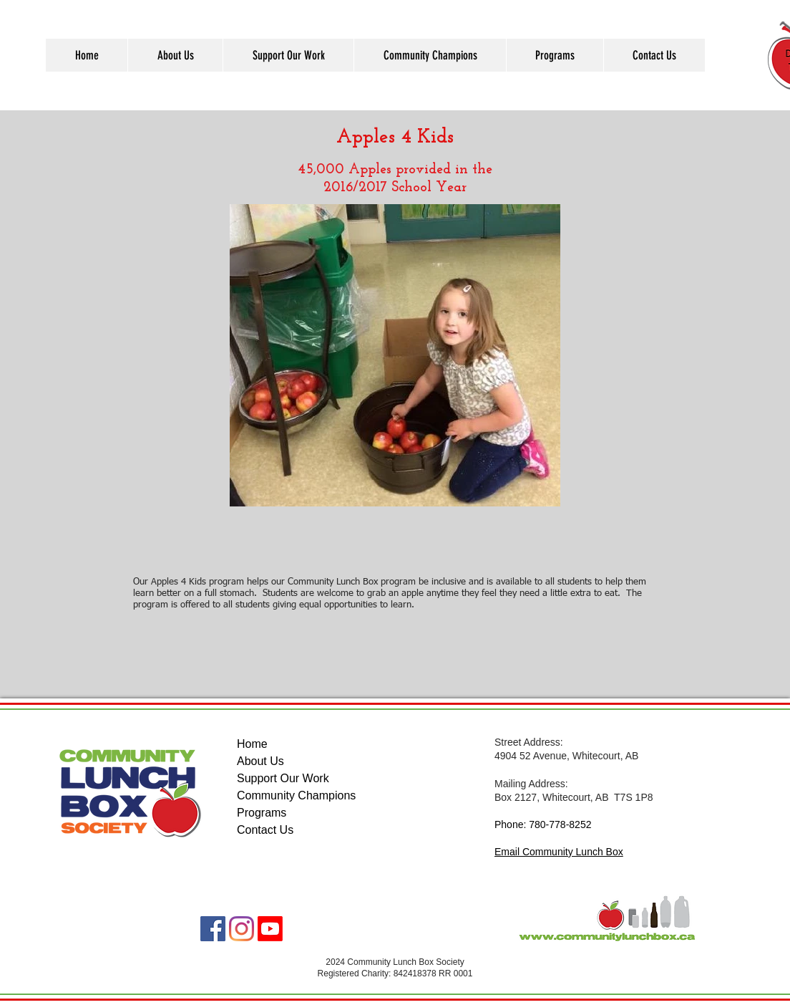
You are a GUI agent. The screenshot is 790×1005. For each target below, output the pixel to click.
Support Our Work (283, 778)
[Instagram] (241, 928)
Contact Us (265, 830)
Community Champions (296, 795)
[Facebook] (212, 928)
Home (252, 744)
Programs (261, 813)
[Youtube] (270, 928)
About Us (260, 761)
